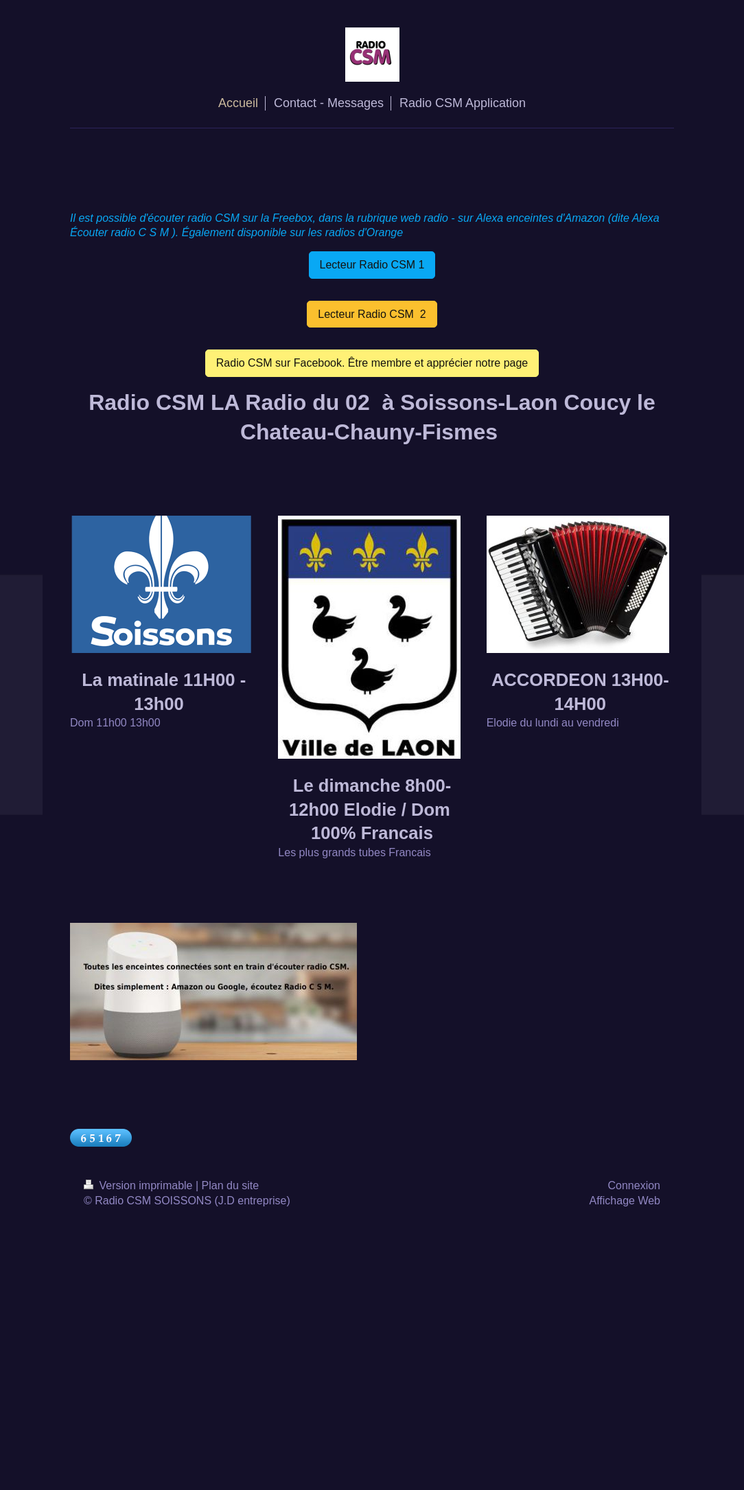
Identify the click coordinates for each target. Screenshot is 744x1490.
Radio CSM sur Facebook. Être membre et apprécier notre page (372, 363)
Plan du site (230, 1185)
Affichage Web (625, 1200)
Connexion (634, 1185)
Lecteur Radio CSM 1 (372, 265)
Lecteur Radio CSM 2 (372, 314)
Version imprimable (140, 1185)
